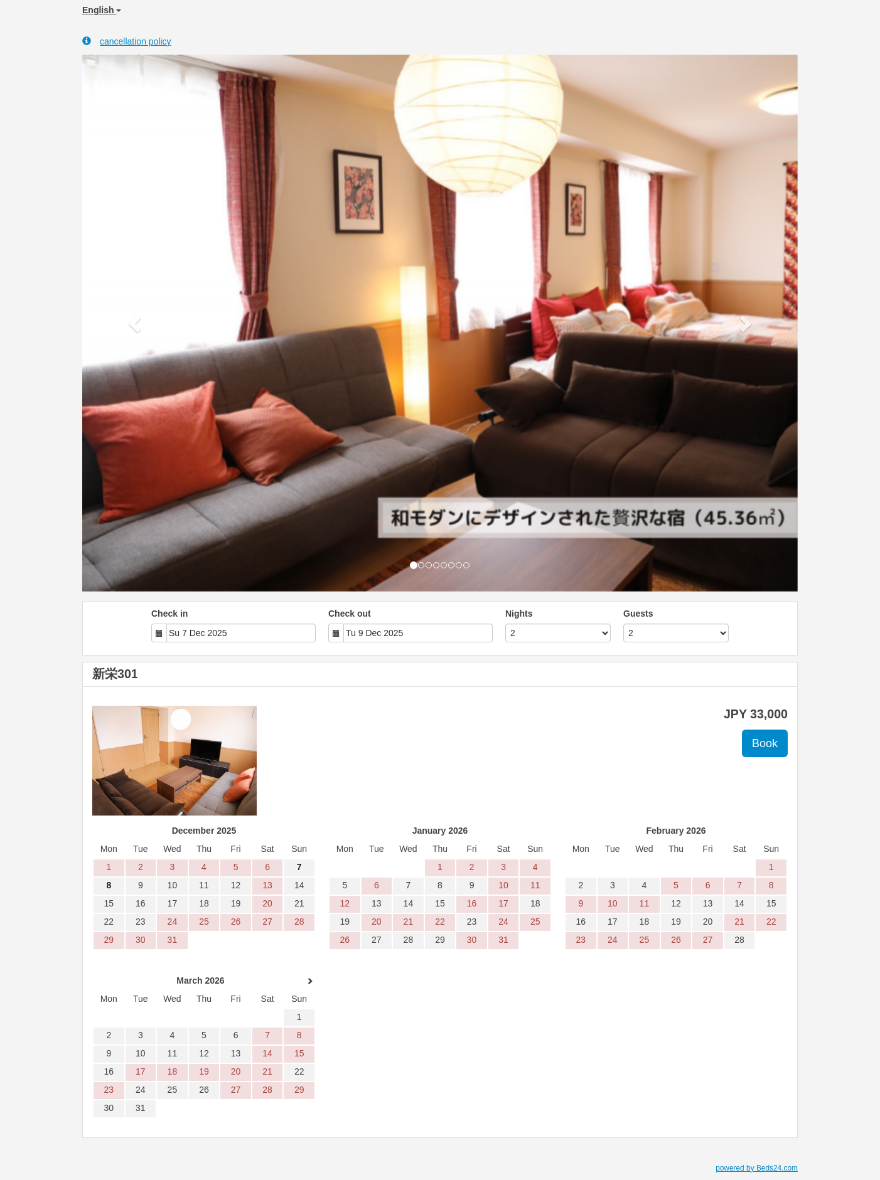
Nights (519, 614)
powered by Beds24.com (757, 1168)
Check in (169, 614)
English (101, 10)
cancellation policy (126, 41)
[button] (136, 323)
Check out (349, 614)
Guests (638, 614)
